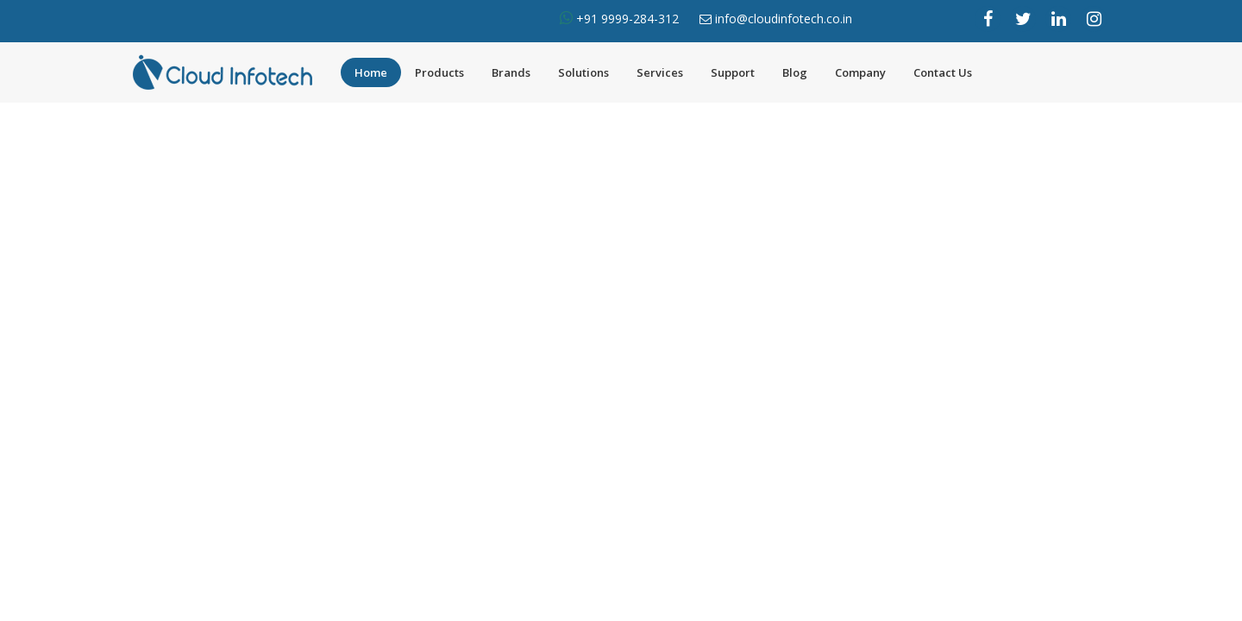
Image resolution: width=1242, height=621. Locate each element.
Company (860, 72)
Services (660, 72)
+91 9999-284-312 (626, 18)
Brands (511, 72)
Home (370, 72)
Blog (794, 72)
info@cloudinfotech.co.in (783, 18)
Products (439, 72)
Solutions (583, 72)
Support (733, 72)
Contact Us (942, 72)
